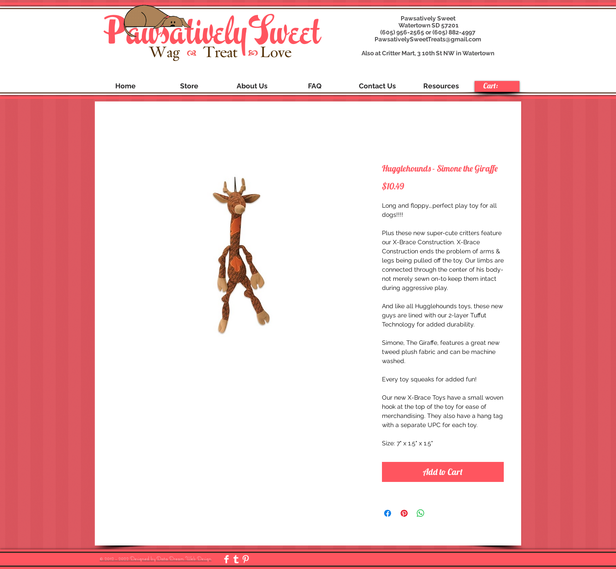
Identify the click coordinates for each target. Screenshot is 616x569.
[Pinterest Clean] (245, 559)
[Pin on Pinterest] (404, 513)
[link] (496, 85)
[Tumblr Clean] (236, 559)
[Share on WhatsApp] (420, 513)
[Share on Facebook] (387, 513)
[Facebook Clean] (226, 559)
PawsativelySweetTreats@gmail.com (428, 39)
